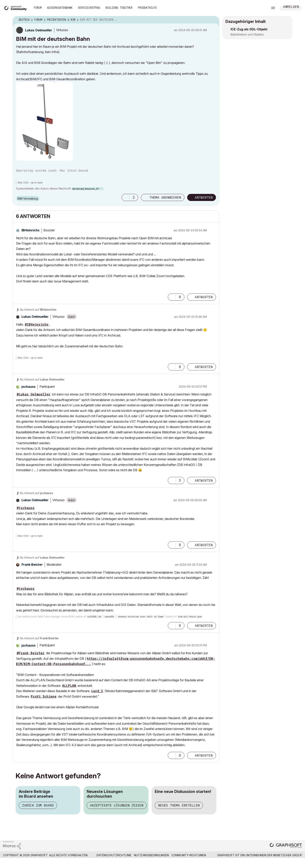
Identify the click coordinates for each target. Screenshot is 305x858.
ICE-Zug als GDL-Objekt (249, 29)
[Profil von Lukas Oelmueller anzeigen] (38, 30)
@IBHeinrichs (37, 324)
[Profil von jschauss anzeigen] (29, 387)
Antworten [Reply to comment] (204, 297)
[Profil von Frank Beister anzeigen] (32, 564)
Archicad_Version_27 (85, 188)
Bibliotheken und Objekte (247, 34)
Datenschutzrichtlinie (114, 855)
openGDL (109, 616)
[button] (44, 121)
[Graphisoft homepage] (286, 845)
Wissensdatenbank (59, 7)
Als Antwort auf (38, 309)
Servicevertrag (89, 7)
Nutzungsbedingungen (151, 855)
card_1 (97, 691)
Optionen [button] (213, 20)
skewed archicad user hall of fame (140, 616)
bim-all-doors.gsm (190, 616)
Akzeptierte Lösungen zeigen (116, 805)
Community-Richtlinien (188, 855)
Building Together (119, 7)
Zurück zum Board (38, 805)
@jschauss (26, 508)
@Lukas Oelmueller (33, 394)
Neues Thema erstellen (179, 805)
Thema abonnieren (165, 197)
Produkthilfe (147, 7)
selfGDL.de (94, 616)
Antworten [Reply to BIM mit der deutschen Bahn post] (204, 197)
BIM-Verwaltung (28, 198)
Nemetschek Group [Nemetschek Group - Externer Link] (287, 855)
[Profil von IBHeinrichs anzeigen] (30, 230)
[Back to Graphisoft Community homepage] (16, 7)
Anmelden (291, 7)
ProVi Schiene (43, 696)
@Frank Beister (30, 653)
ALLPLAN (69, 686)
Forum (38, 7)
